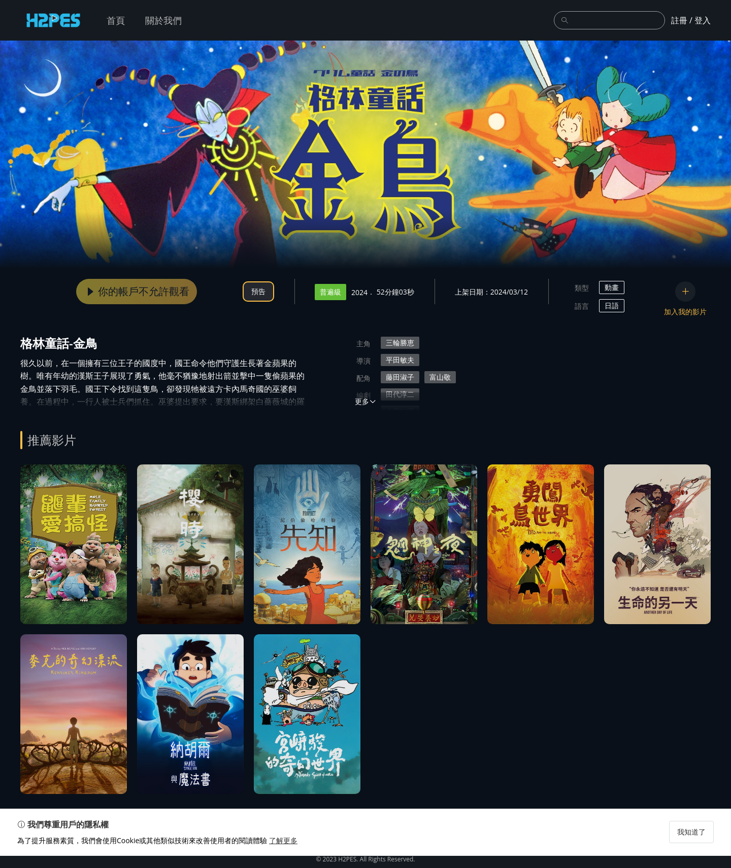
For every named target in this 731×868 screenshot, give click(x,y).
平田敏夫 (400, 360)
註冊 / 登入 (691, 20)
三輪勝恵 (400, 342)
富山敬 (440, 377)
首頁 (116, 20)
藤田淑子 (400, 377)
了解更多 (286, 852)
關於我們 (163, 20)
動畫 (612, 287)
